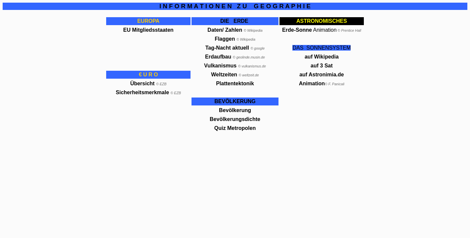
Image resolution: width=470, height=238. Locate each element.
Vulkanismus (220, 65)
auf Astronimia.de (321, 74)
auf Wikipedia (322, 57)
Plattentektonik (235, 83)
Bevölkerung (235, 110)
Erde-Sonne (297, 30)
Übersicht (142, 83)
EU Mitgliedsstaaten (148, 30)
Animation (312, 83)
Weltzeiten (224, 74)
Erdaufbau (218, 57)
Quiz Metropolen (235, 128)
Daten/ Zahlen (224, 30)
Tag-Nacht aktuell (227, 48)
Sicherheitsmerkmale (142, 92)
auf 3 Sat (322, 65)
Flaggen (235, 39)
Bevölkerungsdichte (235, 119)
